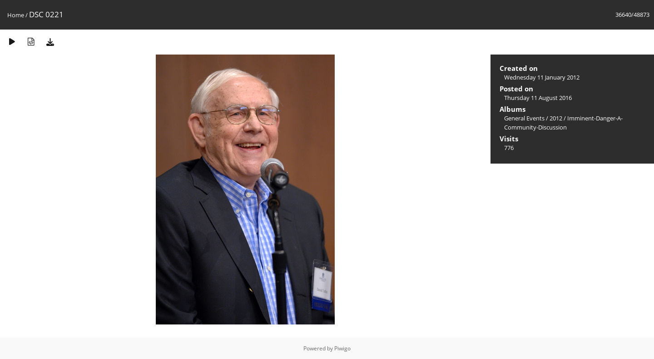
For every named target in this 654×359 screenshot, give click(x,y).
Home (15, 15)
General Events (524, 118)
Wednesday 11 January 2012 (542, 77)
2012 (556, 118)
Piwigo (342, 348)
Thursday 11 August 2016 (538, 98)
